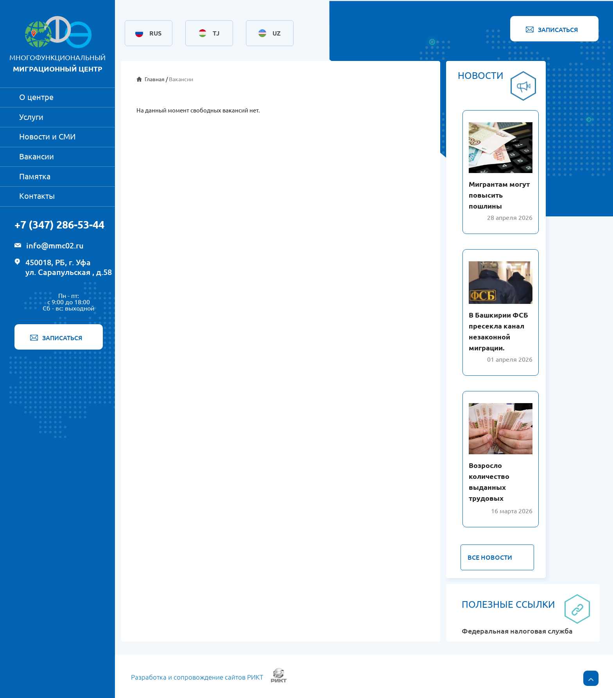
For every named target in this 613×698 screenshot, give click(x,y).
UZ (276, 33)
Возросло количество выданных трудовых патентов (489, 487)
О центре (36, 97)
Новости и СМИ (47, 136)
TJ (216, 33)
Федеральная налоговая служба (517, 631)
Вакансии (36, 156)
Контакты (37, 195)
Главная (155, 79)
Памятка (34, 176)
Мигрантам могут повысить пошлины (499, 195)
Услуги (31, 116)
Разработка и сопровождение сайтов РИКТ (197, 677)
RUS (155, 33)
